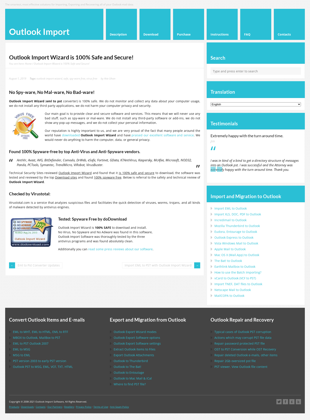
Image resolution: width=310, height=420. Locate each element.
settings (137, 343)
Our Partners (54, 406)
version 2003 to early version (39, 361)
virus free (92, 78)
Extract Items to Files (134, 349)
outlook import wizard (49, 78)
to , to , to (40, 332)
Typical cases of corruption (242, 332)
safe (66, 78)
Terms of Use (100, 406)
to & (133, 378)
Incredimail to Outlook (230, 220)
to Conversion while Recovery (245, 349)
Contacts (40, 406)
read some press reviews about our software (120, 249)
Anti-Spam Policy (119, 406)
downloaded (71, 135)
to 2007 (30, 343)
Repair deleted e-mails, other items (245, 355)
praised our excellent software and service (163, 135)
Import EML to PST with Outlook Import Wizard (158, 265)
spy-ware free (77, 78)
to (237, 226)
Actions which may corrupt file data (242, 338)
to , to (36, 338)
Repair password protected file (239, 343)
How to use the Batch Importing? (237, 272)
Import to (230, 208)
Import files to (238, 284)
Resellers (69, 406)
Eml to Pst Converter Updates (39, 265)
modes (135, 332)
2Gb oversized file (235, 361)
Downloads (27, 406)
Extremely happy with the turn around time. (247, 135)
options (137, 338)
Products (14, 406)
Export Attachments (134, 355)
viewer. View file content (240, 367)
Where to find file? (130, 384)
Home (28, 63)
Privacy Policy (83, 406)
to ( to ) (235, 278)
